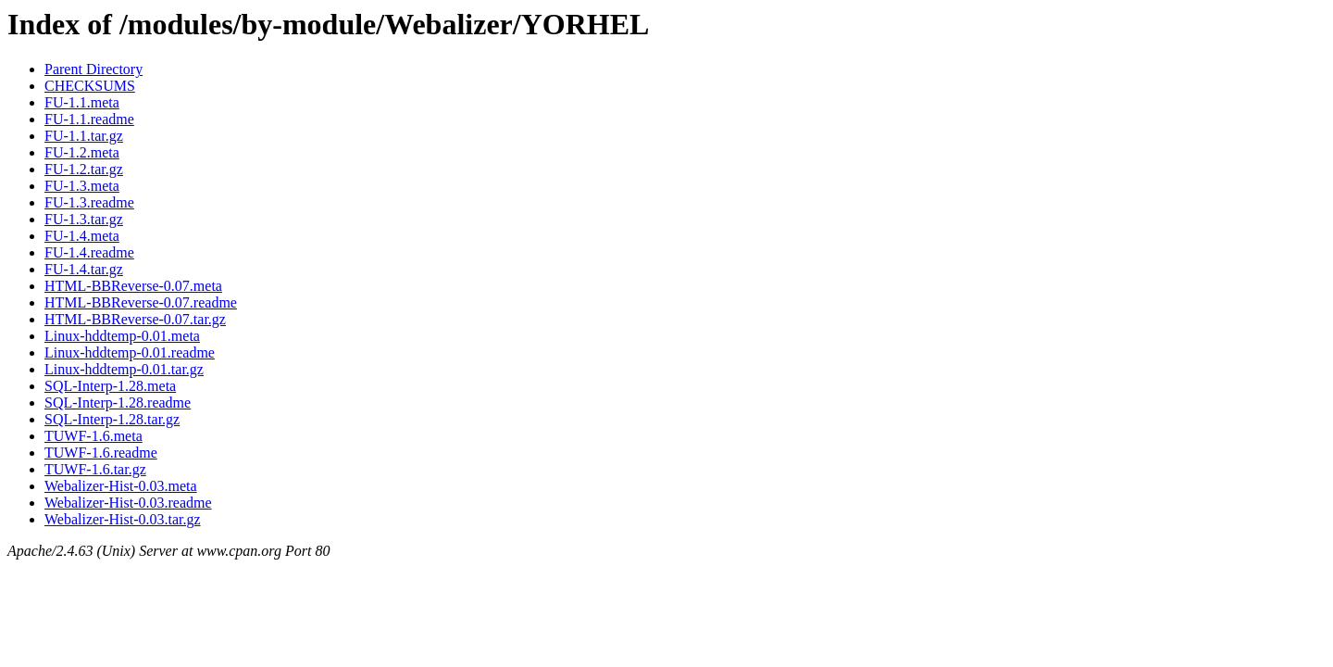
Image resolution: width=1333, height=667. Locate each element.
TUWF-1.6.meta (93, 436)
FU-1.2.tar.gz (83, 169)
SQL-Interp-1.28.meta (110, 386)
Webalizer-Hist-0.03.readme (128, 502)
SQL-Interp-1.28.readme (117, 402)
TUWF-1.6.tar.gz (95, 469)
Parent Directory (93, 69)
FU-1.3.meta (81, 186)
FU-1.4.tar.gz (83, 269)
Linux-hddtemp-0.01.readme (129, 352)
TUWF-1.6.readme (100, 452)
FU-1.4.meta (81, 236)
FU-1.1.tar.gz (83, 136)
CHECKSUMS (89, 86)
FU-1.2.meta (81, 152)
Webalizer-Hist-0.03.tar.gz (122, 519)
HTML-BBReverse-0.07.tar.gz (135, 319)
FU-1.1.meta (81, 102)
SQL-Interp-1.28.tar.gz (112, 419)
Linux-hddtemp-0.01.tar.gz (124, 369)
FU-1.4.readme (89, 252)
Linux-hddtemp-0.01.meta (122, 336)
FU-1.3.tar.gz (83, 219)
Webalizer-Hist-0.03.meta (120, 486)
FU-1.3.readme (89, 202)
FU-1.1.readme (89, 119)
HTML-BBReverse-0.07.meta (133, 286)
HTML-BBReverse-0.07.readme (140, 302)
